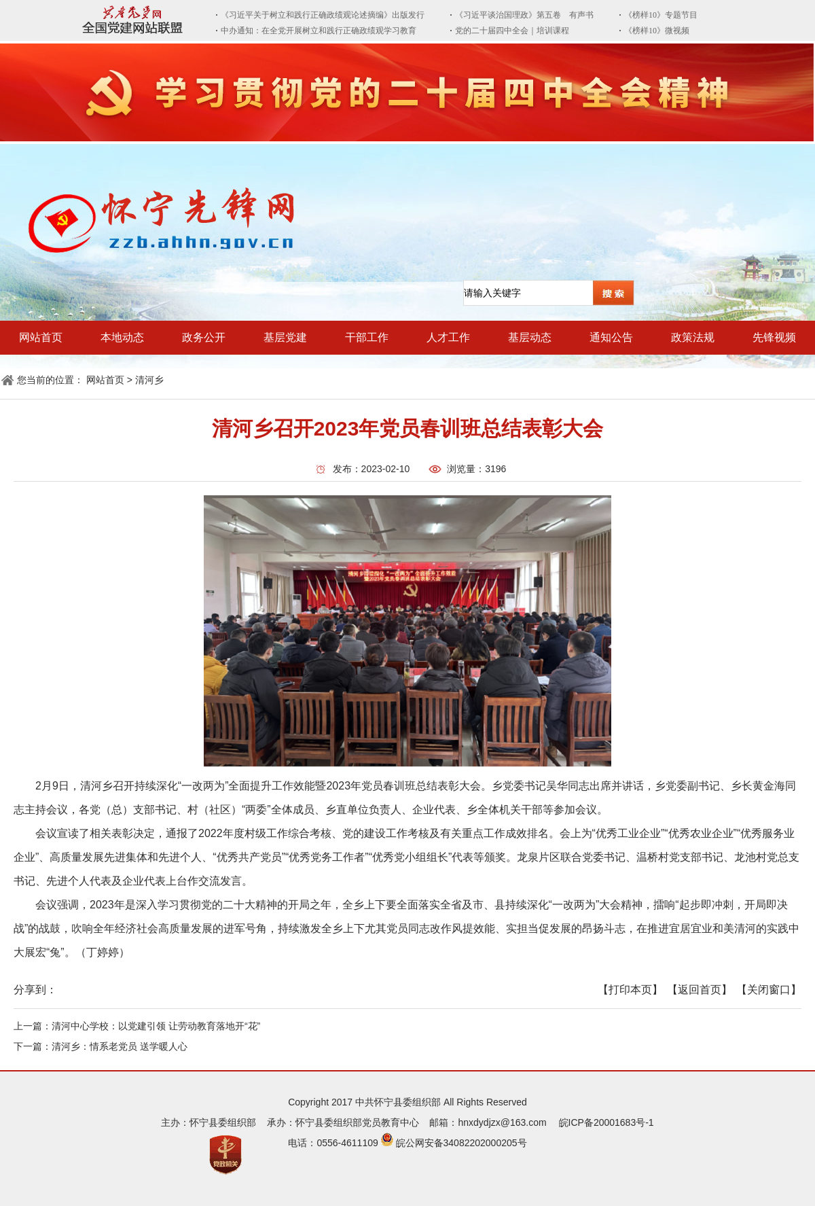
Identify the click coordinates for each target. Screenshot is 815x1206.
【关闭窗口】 (768, 989)
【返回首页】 (699, 989)
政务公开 (203, 337)
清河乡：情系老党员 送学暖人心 (119, 1046)
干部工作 (366, 337)
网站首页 (40, 337)
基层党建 (285, 337)
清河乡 (149, 379)
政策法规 (692, 337)
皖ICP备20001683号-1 (606, 1122)
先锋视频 (774, 337)
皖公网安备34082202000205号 (461, 1142)
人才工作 (448, 337)
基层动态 (529, 337)
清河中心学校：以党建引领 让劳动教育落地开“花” (156, 1026)
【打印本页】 (630, 989)
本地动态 (122, 337)
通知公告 (611, 337)
